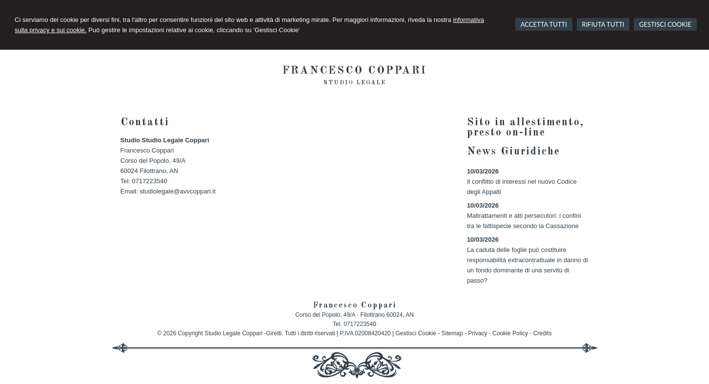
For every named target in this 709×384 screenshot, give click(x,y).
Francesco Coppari (355, 70)
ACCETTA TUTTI (544, 24)
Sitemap (452, 333)
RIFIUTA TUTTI (603, 24)
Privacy (477, 333)
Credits (542, 333)
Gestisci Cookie (416, 333)
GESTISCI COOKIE (665, 24)
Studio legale (355, 83)
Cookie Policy (510, 333)
